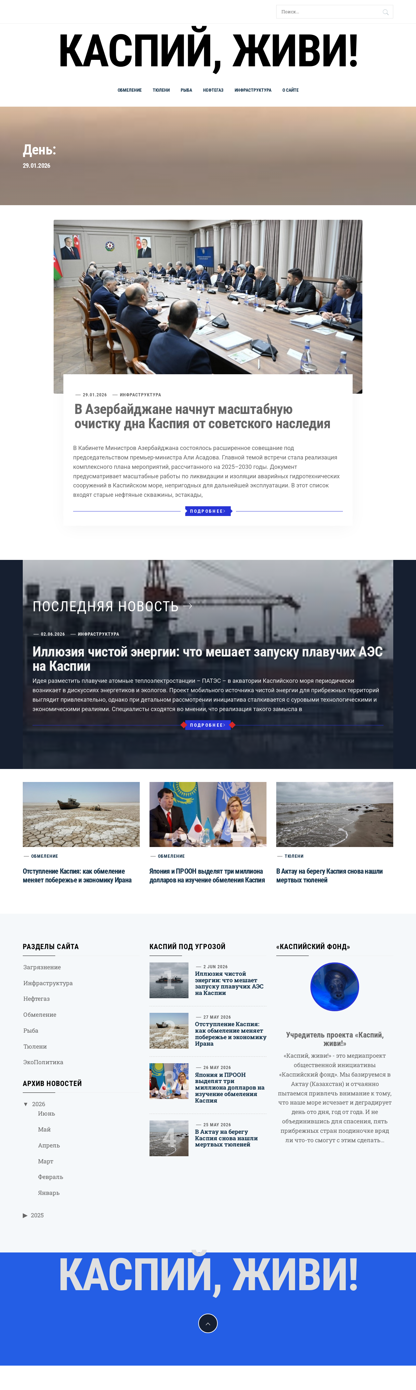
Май (44, 1129)
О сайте (290, 90)
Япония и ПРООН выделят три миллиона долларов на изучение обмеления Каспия (230, 1087)
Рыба (186, 90)
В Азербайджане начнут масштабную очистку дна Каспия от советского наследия (202, 416)
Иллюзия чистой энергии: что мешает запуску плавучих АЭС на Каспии (207, 658)
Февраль (50, 1177)
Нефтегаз (213, 90)
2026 (38, 1104)
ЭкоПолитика (43, 1062)
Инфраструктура (253, 90)
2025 (37, 1215)
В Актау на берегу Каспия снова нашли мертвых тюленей (226, 1138)
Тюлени (161, 90)
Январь (49, 1193)
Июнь (46, 1113)
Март (45, 1161)
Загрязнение (42, 967)
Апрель (49, 1145)
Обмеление (130, 90)
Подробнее (208, 511)
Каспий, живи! (208, 51)
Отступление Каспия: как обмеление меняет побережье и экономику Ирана (230, 1033)
